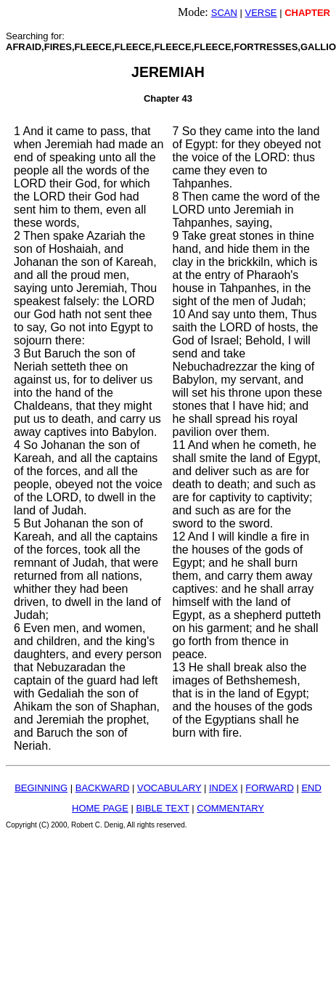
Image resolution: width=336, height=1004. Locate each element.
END (311, 787)
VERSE (260, 12)
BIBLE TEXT (162, 808)
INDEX (223, 787)
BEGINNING (41, 787)
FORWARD (269, 787)
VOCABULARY (169, 787)
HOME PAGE (100, 808)
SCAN (224, 12)
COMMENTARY (230, 808)
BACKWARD (102, 787)
